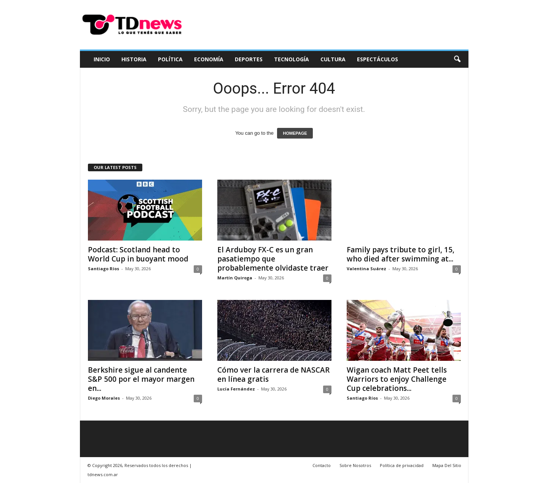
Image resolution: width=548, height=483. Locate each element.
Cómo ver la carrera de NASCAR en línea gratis (273, 374)
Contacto (321, 465)
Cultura (333, 59)
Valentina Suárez (366, 268)
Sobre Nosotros (355, 465)
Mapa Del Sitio (446, 465)
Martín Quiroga (234, 278)
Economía (208, 59)
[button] (457, 59)
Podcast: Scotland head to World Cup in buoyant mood (138, 254)
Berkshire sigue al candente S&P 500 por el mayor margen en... (141, 379)
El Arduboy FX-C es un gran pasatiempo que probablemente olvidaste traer (272, 259)
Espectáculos (377, 59)
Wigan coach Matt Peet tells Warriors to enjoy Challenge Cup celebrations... (397, 379)
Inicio (102, 59)
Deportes (249, 59)
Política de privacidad (402, 465)
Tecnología (291, 59)
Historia (134, 59)
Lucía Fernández (236, 389)
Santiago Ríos (103, 268)
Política (170, 59)
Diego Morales (104, 398)
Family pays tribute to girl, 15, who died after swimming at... (400, 254)
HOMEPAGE (295, 133)
